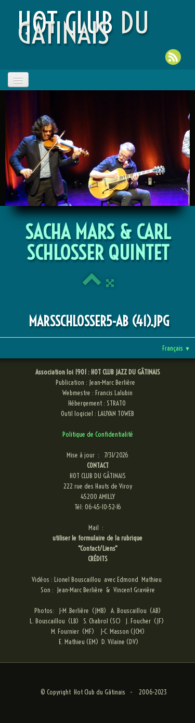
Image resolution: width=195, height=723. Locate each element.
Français (176, 348)
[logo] (99, 28)
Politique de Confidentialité (97, 434)
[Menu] (18, 79)
